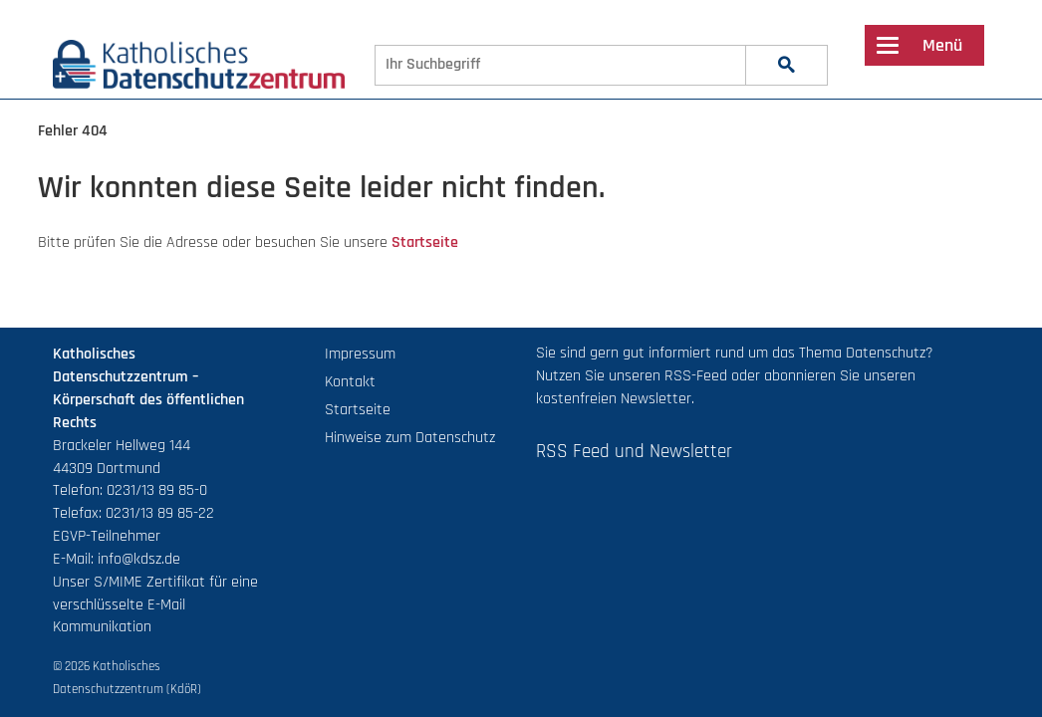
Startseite (424, 242)
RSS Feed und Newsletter (634, 451)
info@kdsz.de (139, 559)
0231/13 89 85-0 (157, 490)
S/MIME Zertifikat (149, 582)
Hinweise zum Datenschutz (410, 437)
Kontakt (350, 381)
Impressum (360, 354)
